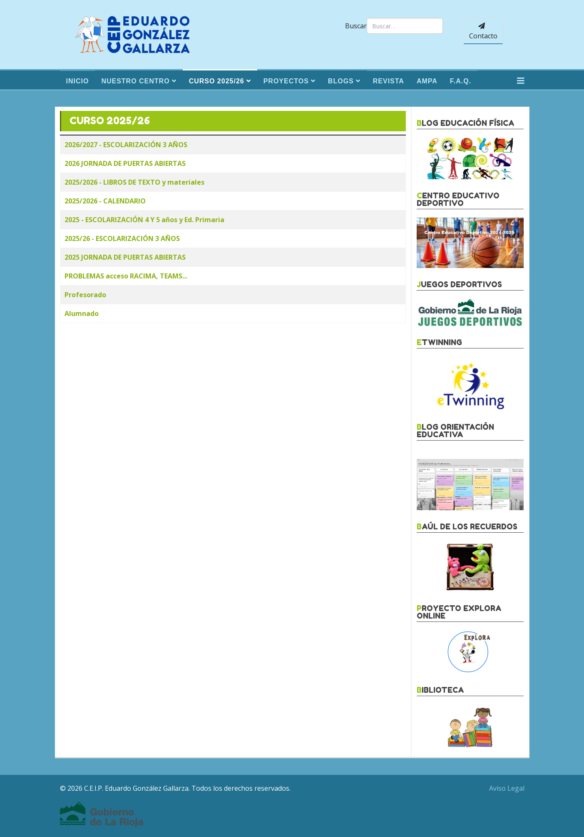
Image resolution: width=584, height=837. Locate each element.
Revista (388, 81)
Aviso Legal (506, 788)
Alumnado (82, 313)
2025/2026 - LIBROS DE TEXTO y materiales (134, 182)
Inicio (77, 81)
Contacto (483, 31)
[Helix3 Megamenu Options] (520, 80)
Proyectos (286, 81)
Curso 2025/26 (216, 81)
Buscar (356, 25)
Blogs (341, 81)
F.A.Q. (460, 81)
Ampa (427, 81)
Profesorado (85, 294)
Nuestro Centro (135, 81)
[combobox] (405, 26)
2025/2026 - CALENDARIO (105, 200)
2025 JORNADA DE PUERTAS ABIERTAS (125, 257)
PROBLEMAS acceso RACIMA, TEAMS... (126, 276)
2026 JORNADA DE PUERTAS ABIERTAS (125, 163)
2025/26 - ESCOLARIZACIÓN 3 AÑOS (122, 238)
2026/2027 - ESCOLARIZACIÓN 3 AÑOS (126, 144)
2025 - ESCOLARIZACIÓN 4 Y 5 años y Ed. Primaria (144, 219)
